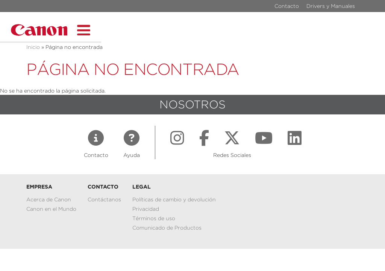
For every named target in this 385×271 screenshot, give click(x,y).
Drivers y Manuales (330, 6)
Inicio (33, 47)
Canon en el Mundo (51, 209)
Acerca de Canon (48, 199)
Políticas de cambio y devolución (174, 199)
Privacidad (145, 209)
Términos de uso (153, 218)
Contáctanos (104, 199)
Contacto (286, 6)
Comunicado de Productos (167, 228)
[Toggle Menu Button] (83, 29)
